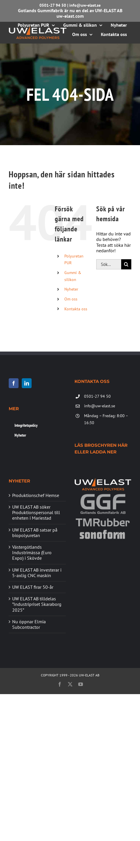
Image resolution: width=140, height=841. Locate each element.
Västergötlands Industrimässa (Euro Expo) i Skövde (32, 552)
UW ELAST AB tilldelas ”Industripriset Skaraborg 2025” (36, 604)
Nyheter (71, 289)
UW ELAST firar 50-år (32, 587)
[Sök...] (108, 264)
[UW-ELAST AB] (38, 28)
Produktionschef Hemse (35, 495)
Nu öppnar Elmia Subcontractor (29, 624)
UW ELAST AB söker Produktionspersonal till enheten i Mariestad (36, 512)
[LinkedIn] (27, 383)
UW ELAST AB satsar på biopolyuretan (34, 532)
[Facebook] (14, 383)
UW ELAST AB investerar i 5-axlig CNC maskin (36, 572)
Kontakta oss (75, 308)
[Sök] (126, 264)
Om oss (70, 299)
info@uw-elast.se (85, 5)
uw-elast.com (70, 16)
